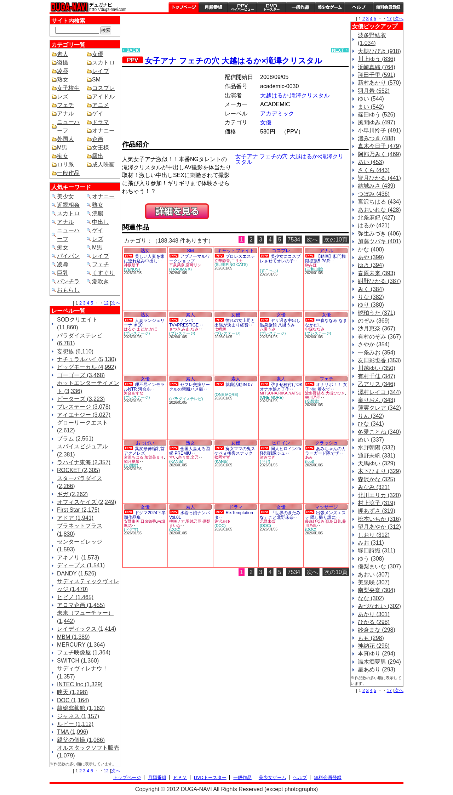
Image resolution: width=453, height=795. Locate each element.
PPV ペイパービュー (242, 7)
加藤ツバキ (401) (379, 241)
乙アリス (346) (376, 384)
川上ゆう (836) (376, 59)
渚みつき (267, 457)
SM (96, 79)
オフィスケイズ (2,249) (86, 502)
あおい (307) (374, 575)
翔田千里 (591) (376, 75)
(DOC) (174, 529)
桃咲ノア (177, 521)
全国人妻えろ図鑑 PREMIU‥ (189, 451)
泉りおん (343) (376, 400)
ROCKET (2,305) (78, 470)
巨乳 (62, 273)
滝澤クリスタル (309, 95)
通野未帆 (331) (376, 456)
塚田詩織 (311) (376, 550)
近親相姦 (68, 205)
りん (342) (371, 416)
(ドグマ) (131, 529)
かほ (153, 329)
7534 (294, 240)
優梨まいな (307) (379, 566)
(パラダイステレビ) (186, 399)
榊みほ (311, 265)
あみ (309, 457)
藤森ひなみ (315, 521)
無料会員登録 (328, 777)
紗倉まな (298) (376, 630)
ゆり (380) (371, 305)
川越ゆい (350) (376, 368)
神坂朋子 (131, 265)
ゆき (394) (371, 265)
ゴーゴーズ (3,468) (81, 375)
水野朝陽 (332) (376, 447)
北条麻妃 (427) (376, 218)
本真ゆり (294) (376, 654)
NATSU (294, 393)
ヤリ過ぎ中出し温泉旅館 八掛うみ (280, 323)
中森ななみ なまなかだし (326, 323)
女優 (97, 54)
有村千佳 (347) (376, 376)
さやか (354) (374, 344)
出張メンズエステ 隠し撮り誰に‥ (325, 515)
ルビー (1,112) (75, 724)
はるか (130, 329)
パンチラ (68, 281)
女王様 (100, 147)
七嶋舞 (220, 329)
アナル (65, 113)
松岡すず (222, 457)
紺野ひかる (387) (379, 281)
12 (106, 303)
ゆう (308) (371, 559)
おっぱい (145, 442)
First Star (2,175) (78, 510)
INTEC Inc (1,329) (80, 684)
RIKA (283, 393)
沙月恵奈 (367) (376, 328)
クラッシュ (326, 442)
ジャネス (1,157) (78, 716)
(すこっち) (269, 270)
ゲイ (97, 113)
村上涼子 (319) (376, 503)
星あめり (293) (376, 669)
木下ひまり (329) (379, 471)
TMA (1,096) (72, 732)
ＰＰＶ (180, 777)
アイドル (103, 96)
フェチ (65, 105)
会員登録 (388, 7)
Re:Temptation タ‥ (233, 515)
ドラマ (100, 122)
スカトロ (103, 62)
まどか (142, 329)
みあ (186, 329)
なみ (195, 329)
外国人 (65, 139)
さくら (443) (374, 170)
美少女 (65, 196)
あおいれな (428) (379, 210)
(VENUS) (132, 269)
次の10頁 (336, 240)
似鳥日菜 (333, 521)
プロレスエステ (240, 256)
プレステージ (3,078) (83, 407)
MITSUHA (268, 393)
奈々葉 (184, 457)
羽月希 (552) (374, 91)
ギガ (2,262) (72, 494)
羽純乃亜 (193, 521)
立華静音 (222, 261)
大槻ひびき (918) (379, 51)
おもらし (68, 290)
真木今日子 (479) (379, 146)
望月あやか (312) (379, 527)
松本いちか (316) (379, 519)
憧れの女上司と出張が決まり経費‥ (234, 323)
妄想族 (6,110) (75, 351)
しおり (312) (374, 535)
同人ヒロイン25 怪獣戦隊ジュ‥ (280, 451)
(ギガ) (265, 461)
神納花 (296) (374, 646)
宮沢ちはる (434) (379, 202)
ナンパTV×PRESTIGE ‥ (186, 323)
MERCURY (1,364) (81, 645)
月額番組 (213, 7)
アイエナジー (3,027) (83, 415)
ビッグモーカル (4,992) (86, 367)
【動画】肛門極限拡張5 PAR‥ (325, 258)
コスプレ (103, 88)
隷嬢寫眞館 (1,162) (81, 708)
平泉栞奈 (177, 265)
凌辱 (62, 71)
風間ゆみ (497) (376, 122)
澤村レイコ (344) (379, 392)
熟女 (62, 79)
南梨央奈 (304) (376, 590)
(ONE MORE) (226, 394)
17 (389, 18)
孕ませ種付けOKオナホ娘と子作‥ (281, 387)
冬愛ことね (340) (379, 432)
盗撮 (62, 62)
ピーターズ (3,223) (81, 399)
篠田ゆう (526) (376, 115)
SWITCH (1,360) (78, 661)
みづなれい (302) (379, 606)
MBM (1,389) (73, 637)
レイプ (100, 71)
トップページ (183, 7)
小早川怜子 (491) (379, 130)
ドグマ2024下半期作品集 (145, 515)
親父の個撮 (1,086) (81, 740)
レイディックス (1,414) (86, 629)
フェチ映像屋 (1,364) (83, 652)
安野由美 (131, 521)
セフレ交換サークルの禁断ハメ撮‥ (189, 387)
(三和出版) (314, 269)
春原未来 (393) (376, 273)
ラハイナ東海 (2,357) (83, 462)
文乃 (195, 457)
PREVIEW (177, 211)
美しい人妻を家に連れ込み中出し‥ (144, 258)
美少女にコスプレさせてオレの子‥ (280, 258)
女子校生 (68, 88)
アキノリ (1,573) (78, 558)
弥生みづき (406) (379, 234)
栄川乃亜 (313, 397)
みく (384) (371, 289)
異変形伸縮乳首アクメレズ (144, 451)
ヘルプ (358, 7)
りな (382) (371, 297)
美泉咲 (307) (374, 582)
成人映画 (103, 164)
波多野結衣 (315, 393)
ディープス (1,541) (81, 565)
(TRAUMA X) (180, 269)
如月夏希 (131, 461)
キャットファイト (235, 250)
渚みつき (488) (376, 138)
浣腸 (97, 213)
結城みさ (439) (376, 186)
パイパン (68, 256)
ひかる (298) (374, 622)
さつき (175, 329)
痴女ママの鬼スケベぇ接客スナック (234, 451)
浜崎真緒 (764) (376, 67)
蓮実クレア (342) (379, 408)
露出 (97, 156)
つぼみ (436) (374, 194)
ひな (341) (371, 424)
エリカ (237, 261)
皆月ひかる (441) (379, 178)
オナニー (103, 130)
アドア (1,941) (75, 518)
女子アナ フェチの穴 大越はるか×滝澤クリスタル (233, 60)
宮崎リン (193, 265)
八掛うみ (267, 329)
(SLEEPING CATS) (231, 264)
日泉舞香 (148, 521)
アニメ (100, 105)
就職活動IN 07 (239, 384)
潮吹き (100, 281)
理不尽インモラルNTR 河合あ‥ (144, 387)
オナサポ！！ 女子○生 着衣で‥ (326, 387)
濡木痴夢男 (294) (379, 662)
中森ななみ (315, 329)
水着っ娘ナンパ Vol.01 (189, 515)
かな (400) (371, 249)
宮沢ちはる (133, 457)
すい (173, 457)
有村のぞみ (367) (379, 337)
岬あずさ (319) (376, 511)
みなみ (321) (374, 487)
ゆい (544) (371, 99)
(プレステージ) (137, 333)
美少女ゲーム (329, 7)
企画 (97, 139)
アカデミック (277, 113)
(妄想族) (312, 401)
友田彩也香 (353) (379, 360)
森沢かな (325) (376, 479)
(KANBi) (176, 461)
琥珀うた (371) (376, 313)
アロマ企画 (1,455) (81, 605)
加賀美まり (154, 457)
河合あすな (133, 393)
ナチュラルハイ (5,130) (86, 359)
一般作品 (300, 7)
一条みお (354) (376, 353)
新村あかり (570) (379, 83)
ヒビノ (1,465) (75, 597)
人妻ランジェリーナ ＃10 (144, 323)
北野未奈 (267, 521)
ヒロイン (281, 442)
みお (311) (371, 543)
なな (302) (371, 598)
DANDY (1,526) (76, 573)
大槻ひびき (335, 393)
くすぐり (103, 273)
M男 (62, 147)
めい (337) (371, 440)
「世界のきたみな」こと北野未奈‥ (280, 515)
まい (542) (371, 107)
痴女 (62, 156)
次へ (115, 303)
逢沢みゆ (222, 521)
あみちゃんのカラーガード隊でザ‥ (325, 451)
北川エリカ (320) (379, 495)
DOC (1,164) (73, 700)
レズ (62, 96)
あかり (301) (374, 614)
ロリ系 (65, 164)
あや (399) (371, 257)
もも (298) (371, 638)
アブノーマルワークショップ (189, 258)
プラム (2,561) (75, 439)
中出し (100, 222)
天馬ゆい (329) (376, 463)
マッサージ (326, 507)
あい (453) (371, 162)
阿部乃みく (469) (379, 154)
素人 (62, 54)
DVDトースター (271, 7)
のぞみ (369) (374, 321)
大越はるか (274, 95)
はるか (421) (374, 225)
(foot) (309, 461)
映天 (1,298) (72, 692)
